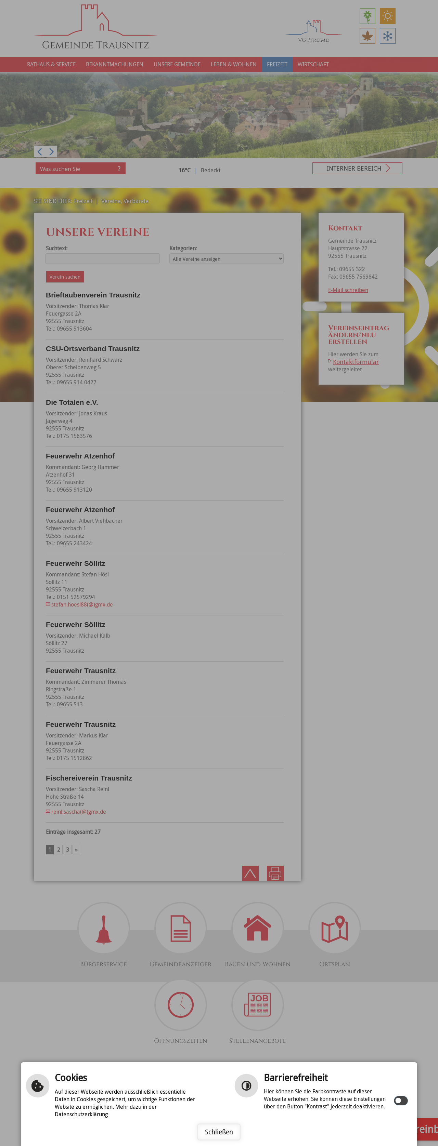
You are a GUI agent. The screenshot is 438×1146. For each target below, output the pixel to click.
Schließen (219, 1132)
